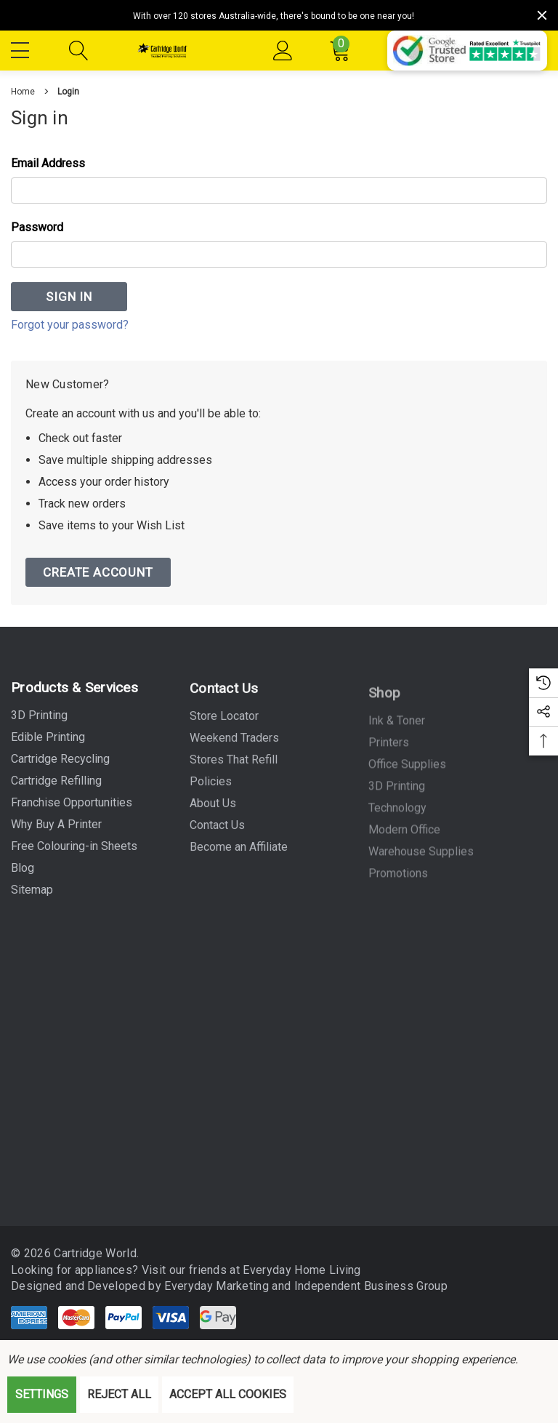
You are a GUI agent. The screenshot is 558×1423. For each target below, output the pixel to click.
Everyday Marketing (211, 1286)
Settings (41, 1394)
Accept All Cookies (227, 1394)
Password (37, 227)
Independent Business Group (364, 1286)
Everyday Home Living (295, 1270)
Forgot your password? (70, 325)
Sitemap (32, 896)
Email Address (48, 163)
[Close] (542, 15)
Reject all (119, 1394)
